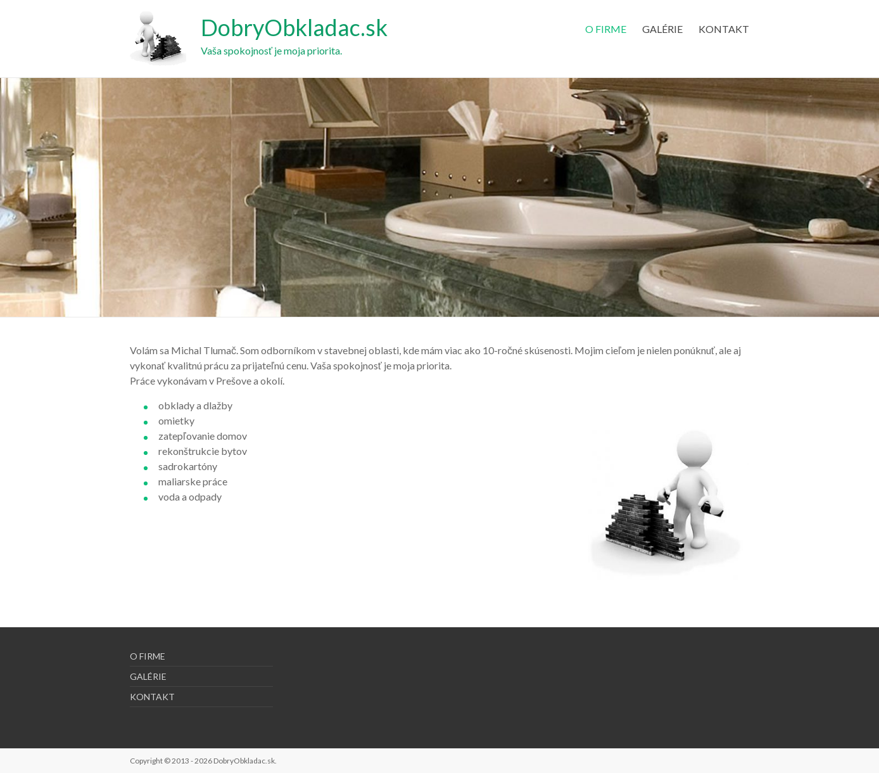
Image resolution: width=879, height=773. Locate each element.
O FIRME (605, 29)
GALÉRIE (662, 29)
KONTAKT (724, 29)
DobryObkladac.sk (294, 27)
